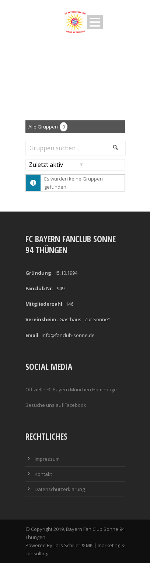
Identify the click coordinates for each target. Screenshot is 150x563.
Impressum (47, 459)
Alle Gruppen (47, 126)
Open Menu (95, 22)
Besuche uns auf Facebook (55, 405)
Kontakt (43, 474)
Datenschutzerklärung (60, 489)
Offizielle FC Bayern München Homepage (71, 389)
